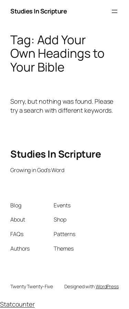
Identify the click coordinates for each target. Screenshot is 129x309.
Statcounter (17, 304)
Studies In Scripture (38, 11)
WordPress (107, 286)
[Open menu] (114, 11)
